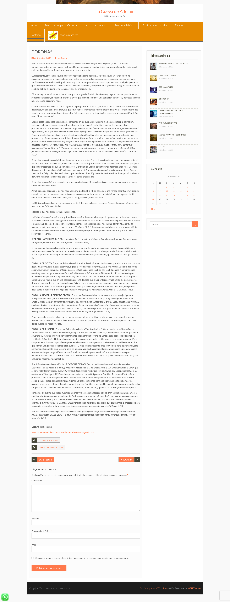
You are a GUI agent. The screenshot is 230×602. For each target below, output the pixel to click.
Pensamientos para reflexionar (60, 25)
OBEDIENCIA (164, 99)
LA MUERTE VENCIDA (167, 75)
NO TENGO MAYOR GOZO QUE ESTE (173, 63)
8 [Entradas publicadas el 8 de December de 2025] (153, 191)
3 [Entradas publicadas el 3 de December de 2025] (166, 187)
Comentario (37, 480)
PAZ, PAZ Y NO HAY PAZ (168, 123)
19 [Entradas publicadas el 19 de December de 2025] (180, 195)
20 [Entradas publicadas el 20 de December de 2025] (187, 195)
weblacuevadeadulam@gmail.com (77, 432)
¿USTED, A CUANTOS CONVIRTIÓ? (172, 135)
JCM (61, 447)
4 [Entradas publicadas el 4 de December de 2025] (173, 187)
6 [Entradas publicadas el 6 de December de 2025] (187, 187)
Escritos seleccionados (154, 25)
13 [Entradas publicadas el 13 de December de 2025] (187, 191)
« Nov (152, 209)
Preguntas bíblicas (125, 25)
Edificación (52, 447)
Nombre (36, 518)
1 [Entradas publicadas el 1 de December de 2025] (153, 187)
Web (34, 544)
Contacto (36, 34)
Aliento (42, 447)
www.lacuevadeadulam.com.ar (46, 432)
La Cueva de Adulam (115, 11)
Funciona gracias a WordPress (154, 588)
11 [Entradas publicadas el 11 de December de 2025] (174, 191)
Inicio (34, 25)
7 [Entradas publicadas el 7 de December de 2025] (194, 187)
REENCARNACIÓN (166, 87)
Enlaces (179, 25)
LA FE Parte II (45, 459)
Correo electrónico (42, 531)
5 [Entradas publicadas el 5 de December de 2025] (180, 187)
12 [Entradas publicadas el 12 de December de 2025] (180, 191)
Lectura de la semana (96, 25)
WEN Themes (194, 588)
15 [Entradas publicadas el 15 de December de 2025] (153, 195)
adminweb (62, 58)
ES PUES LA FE (164, 147)
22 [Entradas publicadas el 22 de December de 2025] (153, 199)
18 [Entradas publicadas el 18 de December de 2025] (174, 195)
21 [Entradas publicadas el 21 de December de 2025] (194, 195)
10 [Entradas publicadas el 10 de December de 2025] (167, 191)
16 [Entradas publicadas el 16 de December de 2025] (160, 195)
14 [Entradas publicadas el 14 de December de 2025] (194, 191)
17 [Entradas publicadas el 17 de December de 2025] (167, 195)
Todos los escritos (63, 35)
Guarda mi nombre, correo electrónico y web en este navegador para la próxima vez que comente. (82, 558)
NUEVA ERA (126, 459)
